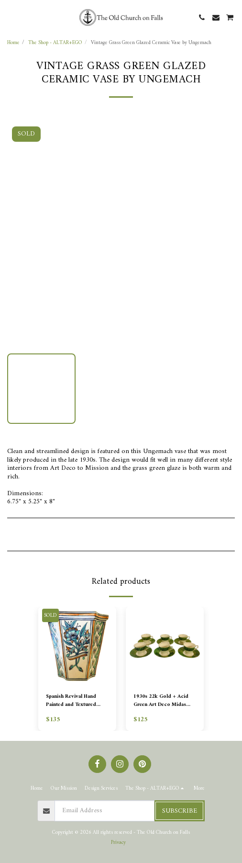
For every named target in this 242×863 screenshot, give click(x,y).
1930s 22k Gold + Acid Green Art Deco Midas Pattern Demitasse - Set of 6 (163, 701)
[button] (10, 17)
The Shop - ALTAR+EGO (55, 42)
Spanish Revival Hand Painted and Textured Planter (71, 701)
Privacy (118, 842)
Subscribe (179, 811)
